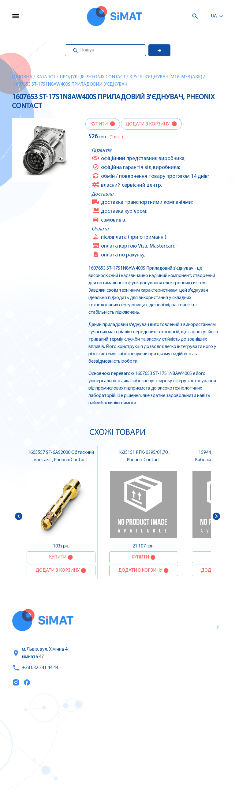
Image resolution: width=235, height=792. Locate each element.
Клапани (148, 773)
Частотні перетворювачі (166, 722)
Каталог (46, 77)
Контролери (151, 709)
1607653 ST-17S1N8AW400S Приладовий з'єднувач (70, 84)
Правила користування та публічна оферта (168, 671)
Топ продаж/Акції (33, 761)
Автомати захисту (159, 735)
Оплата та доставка (36, 748)
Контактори (151, 748)
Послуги (22, 722)
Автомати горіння (158, 761)
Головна (22, 77)
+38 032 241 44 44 (35, 667)
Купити (99, 124)
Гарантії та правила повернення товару (175, 650)
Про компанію (30, 735)
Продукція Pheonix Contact (92, 77)
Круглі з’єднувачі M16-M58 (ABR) (165, 77)
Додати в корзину (148, 124)
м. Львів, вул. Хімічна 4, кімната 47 (40, 653)
